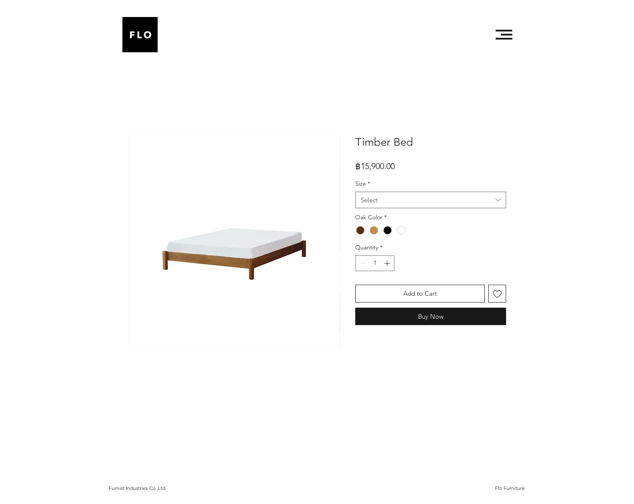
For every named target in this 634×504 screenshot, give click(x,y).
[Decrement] (362, 263)
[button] (503, 35)
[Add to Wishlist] (497, 294)
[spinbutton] (374, 263)
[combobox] (430, 200)
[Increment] (387, 263)
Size (362, 183)
